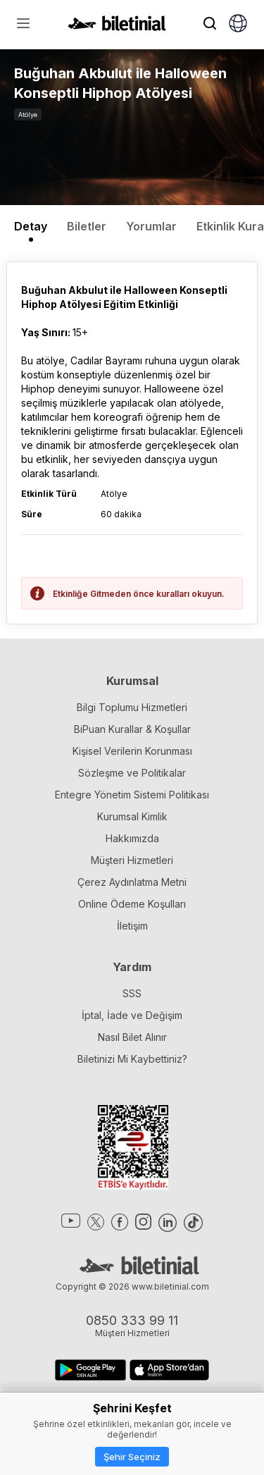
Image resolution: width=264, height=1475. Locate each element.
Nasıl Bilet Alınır (132, 1037)
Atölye (27, 114)
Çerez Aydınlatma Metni (132, 882)
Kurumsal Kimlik (132, 816)
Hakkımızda (132, 838)
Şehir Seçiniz (132, 1456)
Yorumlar (151, 226)
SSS (132, 993)
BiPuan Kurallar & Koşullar (132, 729)
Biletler (86, 226)
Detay (30, 226)
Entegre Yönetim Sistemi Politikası (132, 795)
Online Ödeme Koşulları (132, 904)
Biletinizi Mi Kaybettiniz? (132, 1059)
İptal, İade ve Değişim (132, 1015)
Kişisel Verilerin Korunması (132, 751)
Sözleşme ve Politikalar (132, 773)
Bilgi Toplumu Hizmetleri (132, 707)
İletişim (132, 926)
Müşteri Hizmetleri (132, 860)
